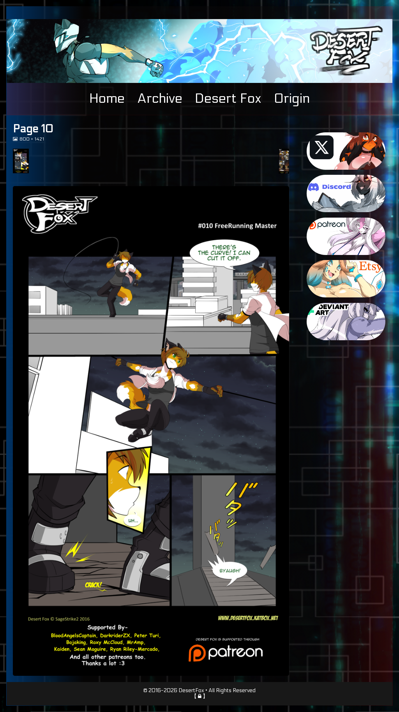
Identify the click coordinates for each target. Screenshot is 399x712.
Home (107, 98)
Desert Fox (228, 98)
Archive (159, 98)
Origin (292, 98)
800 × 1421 (31, 139)
